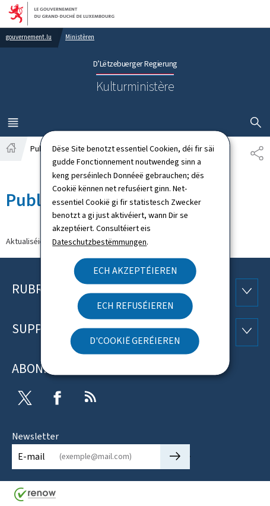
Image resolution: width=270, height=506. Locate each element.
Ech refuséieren (135, 306)
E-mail (31, 456)
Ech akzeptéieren (135, 271)
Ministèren (79, 37)
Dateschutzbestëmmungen (99, 242)
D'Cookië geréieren (135, 341)
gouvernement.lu (29, 37)
